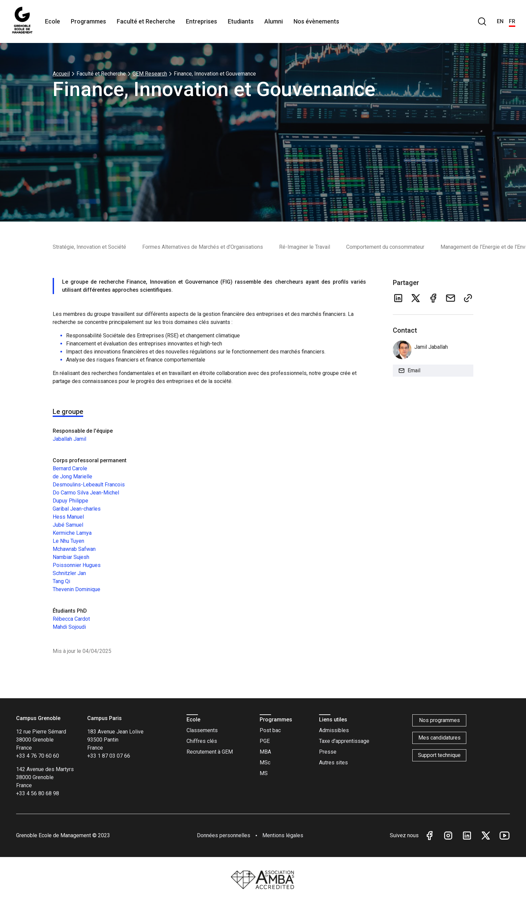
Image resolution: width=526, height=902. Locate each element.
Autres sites (333, 762)
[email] (450, 298)
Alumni (273, 21)
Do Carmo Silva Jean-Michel (86, 492)
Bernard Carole (70, 468)
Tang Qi (61, 581)
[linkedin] (398, 298)
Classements (202, 730)
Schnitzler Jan (69, 573)
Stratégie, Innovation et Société (89, 247)
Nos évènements (316, 21)
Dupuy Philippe (70, 500)
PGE (265, 741)
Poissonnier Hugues (77, 565)
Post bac (270, 730)
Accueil (61, 73)
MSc (265, 762)
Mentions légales (282, 835)
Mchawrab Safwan (74, 549)
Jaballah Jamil (69, 439)
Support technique (439, 755)
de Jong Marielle (72, 476)
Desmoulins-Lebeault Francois (89, 484)
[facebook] (433, 298)
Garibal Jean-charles (77, 509)
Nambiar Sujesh (71, 557)
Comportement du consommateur (385, 247)
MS (264, 773)
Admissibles (334, 730)
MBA (265, 752)
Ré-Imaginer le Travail (304, 247)
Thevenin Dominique (76, 589)
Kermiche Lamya (72, 533)
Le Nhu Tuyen (68, 541)
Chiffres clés (202, 741)
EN (500, 21)
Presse (327, 752)
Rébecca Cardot (71, 619)
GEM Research (150, 73)
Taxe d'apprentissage (344, 741)
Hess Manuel (68, 517)
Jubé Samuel (68, 525)
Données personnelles (223, 835)
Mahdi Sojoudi (69, 627)
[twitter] (415, 298)
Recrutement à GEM (210, 752)
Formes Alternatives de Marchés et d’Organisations (202, 247)
